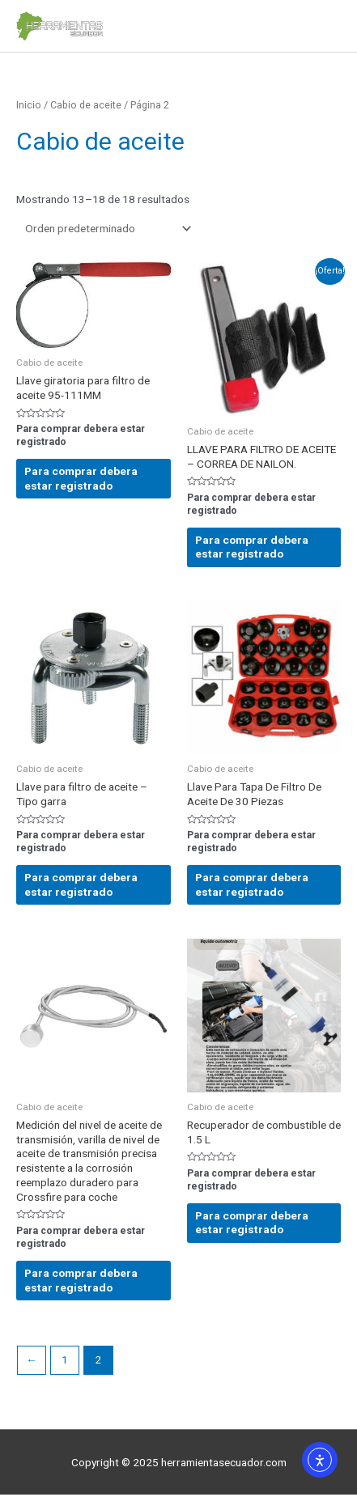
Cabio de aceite (85, 105)
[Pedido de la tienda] (105, 228)
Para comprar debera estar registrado (81, 478)
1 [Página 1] (65, 1359)
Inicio (28, 105)
